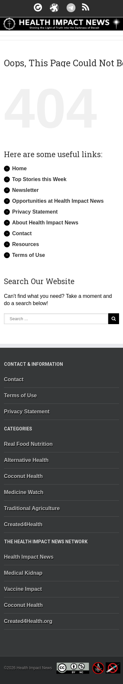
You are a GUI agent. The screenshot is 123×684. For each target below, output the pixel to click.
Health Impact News (28, 557)
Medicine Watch (23, 492)
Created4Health (23, 524)
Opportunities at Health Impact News (58, 201)
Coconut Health (23, 476)
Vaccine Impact (23, 589)
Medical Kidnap (23, 573)
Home (19, 168)
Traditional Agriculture (32, 508)
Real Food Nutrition (28, 444)
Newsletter (25, 190)
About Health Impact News (45, 222)
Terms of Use (28, 255)
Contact (22, 233)
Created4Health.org (28, 621)
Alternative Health (26, 460)
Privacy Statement (35, 212)
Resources (25, 244)
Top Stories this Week (39, 179)
